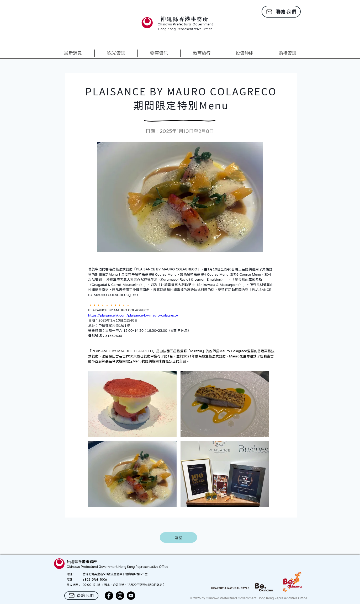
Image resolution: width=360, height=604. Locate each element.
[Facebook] (109, 595)
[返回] (178, 537)
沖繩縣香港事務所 (185, 18)
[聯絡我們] (281, 12)
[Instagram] (120, 595)
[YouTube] (131, 595)
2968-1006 (99, 579)
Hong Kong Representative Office (185, 29)
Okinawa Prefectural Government (185, 24)
